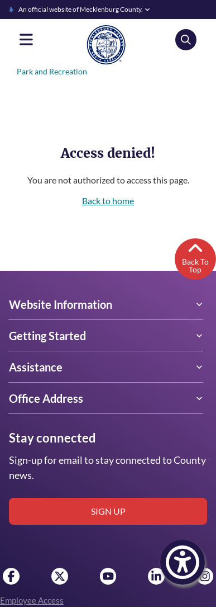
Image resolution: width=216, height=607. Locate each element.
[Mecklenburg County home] (106, 44)
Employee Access (31, 600)
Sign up (108, 511)
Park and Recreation (51, 71)
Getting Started (47, 335)
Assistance (35, 367)
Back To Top (195, 256)
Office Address (45, 398)
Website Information (60, 304)
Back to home (108, 200)
